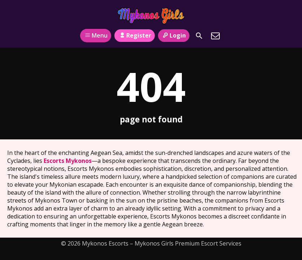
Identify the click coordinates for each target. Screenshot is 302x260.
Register (134, 35)
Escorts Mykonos (68, 161)
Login (174, 35)
